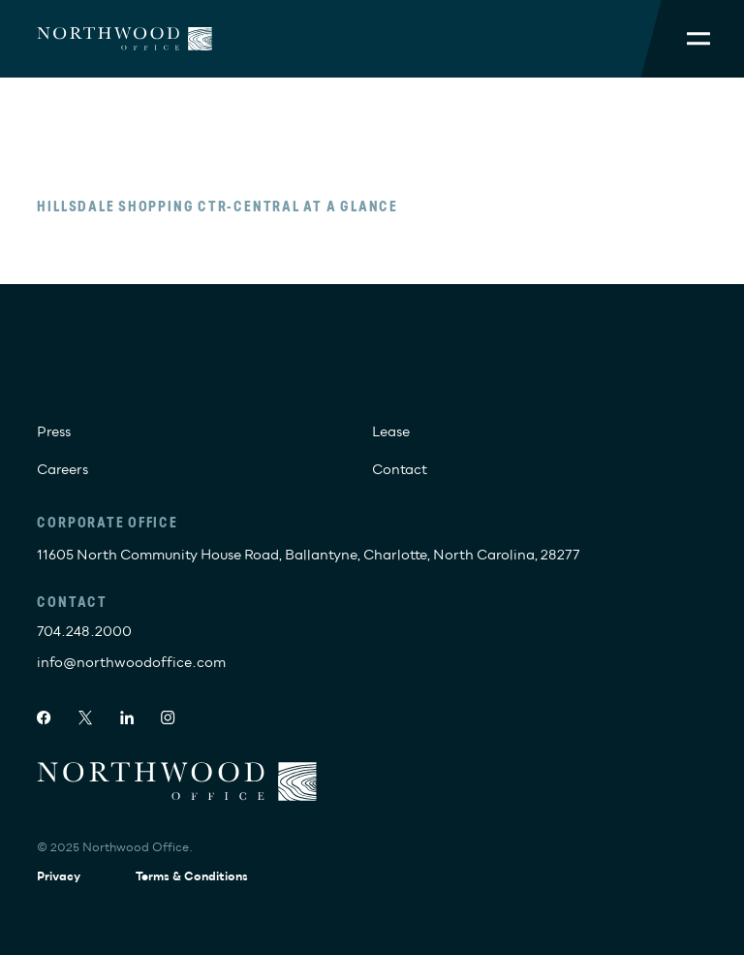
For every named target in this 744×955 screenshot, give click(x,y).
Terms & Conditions (192, 877)
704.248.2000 (84, 631)
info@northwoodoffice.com (131, 662)
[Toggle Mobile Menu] (698, 38)
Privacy (58, 877)
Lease (391, 432)
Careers (62, 469)
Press (54, 432)
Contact (399, 469)
